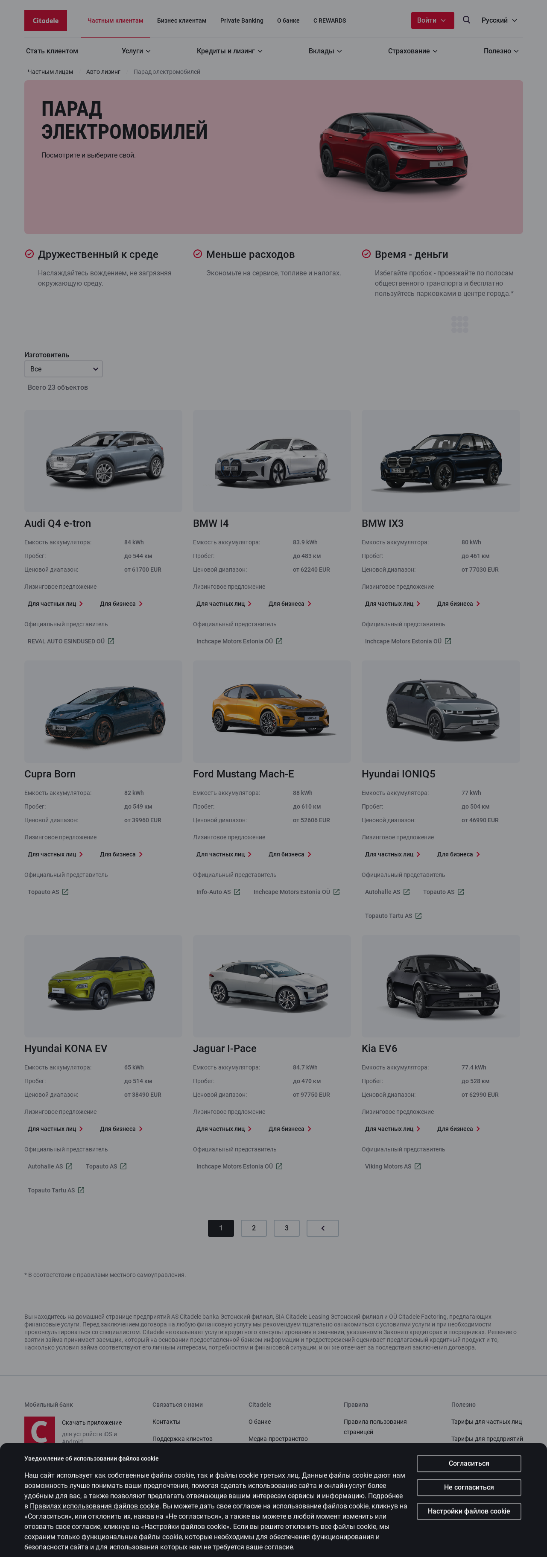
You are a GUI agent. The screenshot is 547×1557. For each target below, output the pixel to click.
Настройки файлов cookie (469, 1529)
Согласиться (469, 1482)
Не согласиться (469, 1505)
